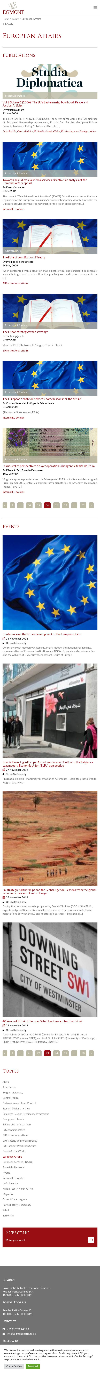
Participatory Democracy (17, 1204)
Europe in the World (14, 1151)
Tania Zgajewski (15, 336)
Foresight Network (13, 1167)
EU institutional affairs (47, 131)
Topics (15, 18)
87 (56, 505)
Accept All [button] (33, 1366)
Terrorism (8, 1215)
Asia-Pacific (9, 131)
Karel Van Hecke (15, 187)
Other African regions (15, 1199)
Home (6, 18)
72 (38, 1053)
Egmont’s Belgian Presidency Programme (26, 1113)
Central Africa (25, 131)
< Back (8, 24)
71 (29, 1053)
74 (56, 1053)
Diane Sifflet (13, 470)
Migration (8, 1194)
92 (83, 505)
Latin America (10, 1183)
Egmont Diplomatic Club (16, 1108)
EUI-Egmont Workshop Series (19, 1145)
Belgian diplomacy (13, 1092)
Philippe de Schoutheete (19, 261)
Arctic (6, 1081)
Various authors (15, 109)
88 (65, 505)
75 (65, 1053)
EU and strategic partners (17, 1124)
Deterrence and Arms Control (19, 1103)
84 (29, 505)
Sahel (6, 1210)
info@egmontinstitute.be (21, 1333)
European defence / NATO (17, 1161)
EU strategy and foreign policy (78, 131)
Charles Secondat (16, 403)
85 (38, 505)
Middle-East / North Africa (18, 1188)
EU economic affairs (14, 1129)
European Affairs (12, 1156)
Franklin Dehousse (32, 470)
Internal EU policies (14, 208)
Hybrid (6, 1172)
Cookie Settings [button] (14, 1366)
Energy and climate (13, 1119)
